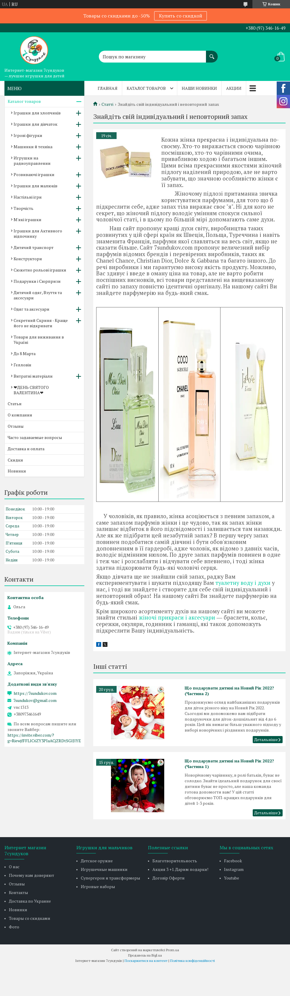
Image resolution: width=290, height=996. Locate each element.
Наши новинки (199, 88)
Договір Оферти (168, 878)
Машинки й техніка (33, 146)
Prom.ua (172, 950)
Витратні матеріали (33, 376)
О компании (20, 415)
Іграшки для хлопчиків (37, 113)
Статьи (15, 403)
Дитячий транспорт (34, 247)
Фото (14, 927)
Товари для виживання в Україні (39, 339)
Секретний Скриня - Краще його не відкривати (41, 322)
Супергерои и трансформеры (110, 878)
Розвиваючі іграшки (34, 174)
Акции (233, 88)
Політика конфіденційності (192, 960)
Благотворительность (174, 860)
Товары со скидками (29, 918)
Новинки (17, 471)
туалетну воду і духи (242, 582)
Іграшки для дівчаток (35, 124)
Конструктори (28, 258)
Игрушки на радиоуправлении (32, 160)
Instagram (234, 869)
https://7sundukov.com (35, 693)
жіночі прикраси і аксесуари (177, 617)
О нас (14, 866)
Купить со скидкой (180, 15)
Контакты (18, 892)
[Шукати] (212, 54)
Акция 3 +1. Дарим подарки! (180, 869)
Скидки (15, 460)
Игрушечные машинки (104, 869)
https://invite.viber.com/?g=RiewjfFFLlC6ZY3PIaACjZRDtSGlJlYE (44, 737)
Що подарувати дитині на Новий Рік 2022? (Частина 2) (229, 690)
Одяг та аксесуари (31, 309)
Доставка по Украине (30, 901)
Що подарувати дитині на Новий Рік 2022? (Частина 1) (229, 763)
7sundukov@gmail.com (35, 700)
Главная (107, 88)
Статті (107, 104)
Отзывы (16, 426)
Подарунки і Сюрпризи (37, 281)
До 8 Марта (25, 353)
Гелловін (22, 365)
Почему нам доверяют (31, 875)
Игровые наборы (98, 886)
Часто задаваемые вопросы (35, 437)
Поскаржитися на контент (146, 960)
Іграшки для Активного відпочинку (38, 233)
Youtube (231, 878)
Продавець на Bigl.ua (145, 955)
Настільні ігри (28, 197)
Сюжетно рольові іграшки (40, 270)
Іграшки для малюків (35, 186)
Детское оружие (97, 860)
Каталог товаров (146, 88)
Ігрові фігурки (28, 135)
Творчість (23, 208)
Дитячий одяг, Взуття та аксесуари (38, 295)
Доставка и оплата (26, 448)
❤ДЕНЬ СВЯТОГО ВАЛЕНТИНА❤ (31, 389)
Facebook (233, 860)
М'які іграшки (27, 219)
